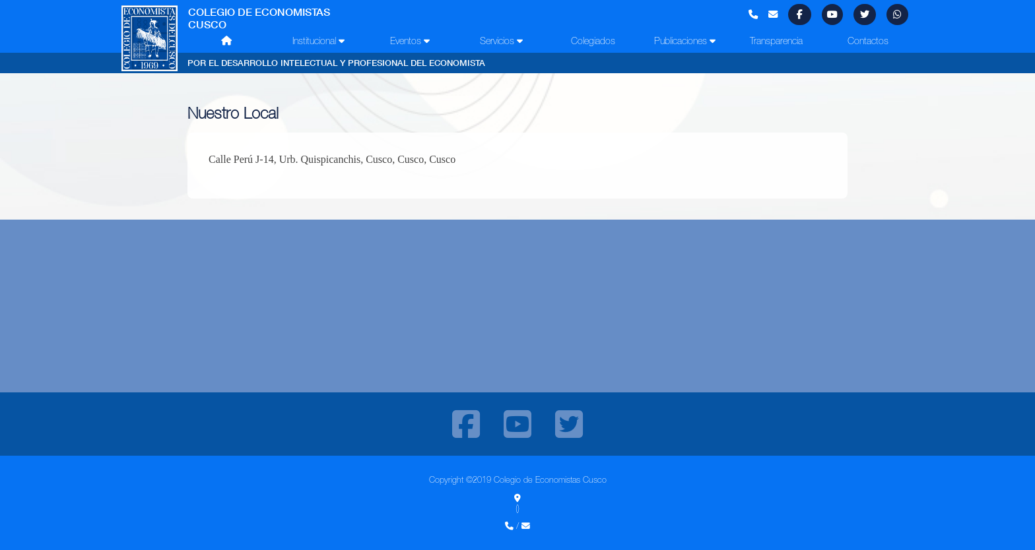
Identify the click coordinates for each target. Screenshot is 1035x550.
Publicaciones (685, 41)
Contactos (868, 41)
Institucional (318, 41)
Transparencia (776, 41)
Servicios (501, 41)
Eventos (410, 41)
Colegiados (593, 41)
